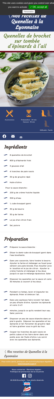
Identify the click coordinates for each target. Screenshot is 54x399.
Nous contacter (18, 369)
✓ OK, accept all (38, 7)
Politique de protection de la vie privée (27, 372)
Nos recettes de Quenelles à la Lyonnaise (27, 21)
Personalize (29, 12)
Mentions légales (34, 369)
